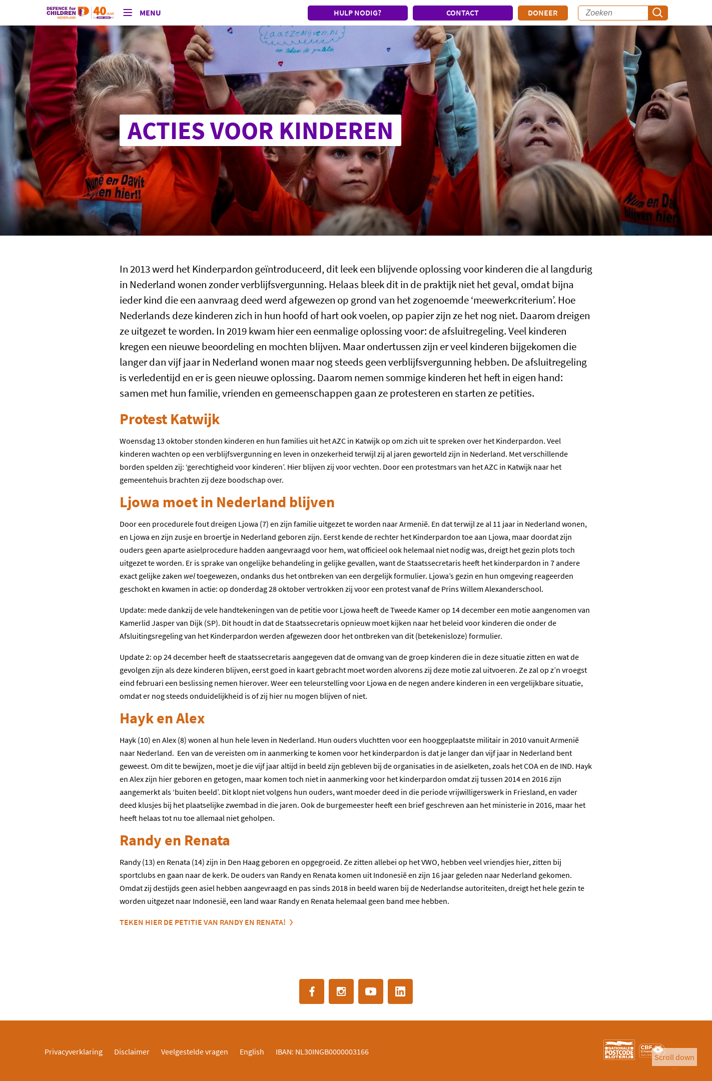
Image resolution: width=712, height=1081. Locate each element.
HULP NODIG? (357, 13)
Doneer (542, 13)
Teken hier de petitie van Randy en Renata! (203, 922)
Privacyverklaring (74, 1051)
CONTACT (462, 13)
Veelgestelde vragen (194, 1051)
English (252, 1051)
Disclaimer (132, 1051)
